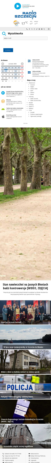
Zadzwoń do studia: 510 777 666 (12, 461)
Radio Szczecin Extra (35, 100)
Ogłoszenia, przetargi (35, 116)
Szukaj (44, 29)
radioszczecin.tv (34, 461)
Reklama (31, 108)
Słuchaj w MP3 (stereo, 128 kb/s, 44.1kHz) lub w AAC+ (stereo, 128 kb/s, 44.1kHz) (14, 102)
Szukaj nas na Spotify (39, 29)
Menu (49, 29)
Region (32, 86)
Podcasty (31, 96)
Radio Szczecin (34, 98)
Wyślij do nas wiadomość (42, 29)
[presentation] (15, 44)
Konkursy (31, 104)
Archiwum (4, 60)
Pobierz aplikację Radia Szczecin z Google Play (14, 110)
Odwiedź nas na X (32, 29)
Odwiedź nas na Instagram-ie (34, 29)
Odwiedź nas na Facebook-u (29, 29)
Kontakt (32, 112)
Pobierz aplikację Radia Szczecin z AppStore (14, 116)
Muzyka (31, 102)
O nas (30, 110)
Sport (31, 90)
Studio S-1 (31, 106)
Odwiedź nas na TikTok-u (37, 29)
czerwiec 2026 (12, 64)
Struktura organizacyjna (36, 114)
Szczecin (32, 85)
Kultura (32, 92)
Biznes (32, 94)
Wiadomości (32, 83)
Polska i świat (33, 88)
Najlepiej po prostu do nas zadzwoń (27, 29)
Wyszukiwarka (15, 33)
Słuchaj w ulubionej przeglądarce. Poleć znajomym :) (14, 94)
